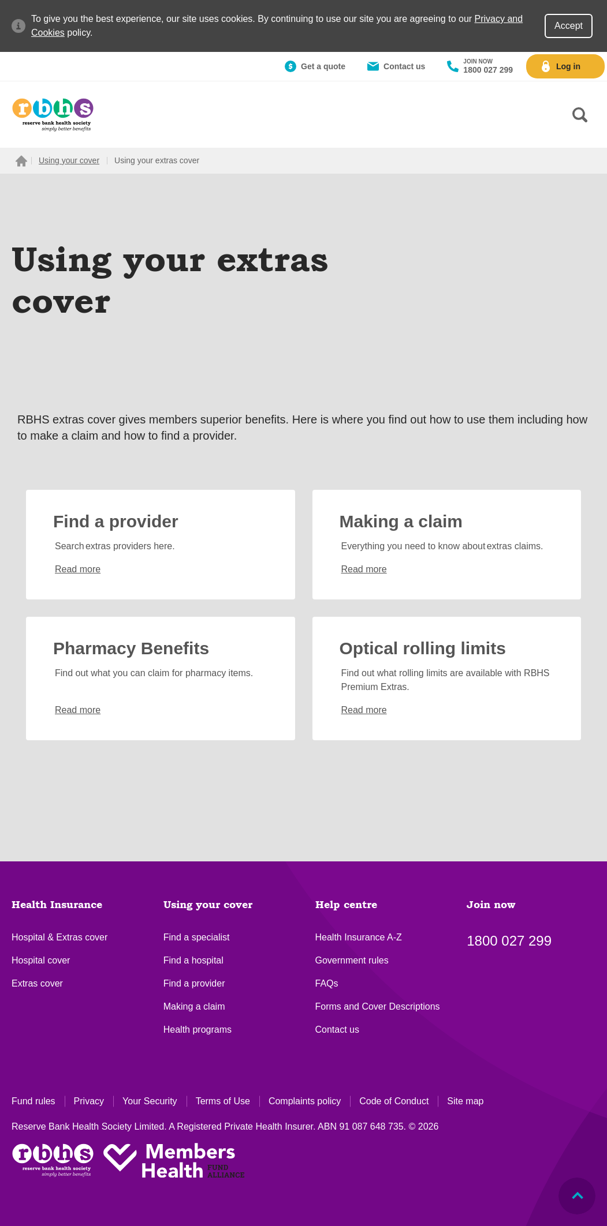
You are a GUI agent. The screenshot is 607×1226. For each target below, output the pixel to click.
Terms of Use (223, 1101)
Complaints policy (305, 1101)
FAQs (326, 983)
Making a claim (194, 1006)
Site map (465, 1101)
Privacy (89, 1101)
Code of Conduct (394, 1101)
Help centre (346, 905)
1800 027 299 (509, 940)
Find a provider (194, 983)
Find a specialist (196, 937)
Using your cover (207, 905)
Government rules (352, 960)
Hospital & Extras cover (59, 937)
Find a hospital (193, 960)
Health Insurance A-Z (358, 937)
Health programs (197, 1029)
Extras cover (37, 983)
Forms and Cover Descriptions (377, 1006)
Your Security (149, 1101)
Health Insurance (57, 905)
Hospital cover (41, 960)
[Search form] (580, 115)
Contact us (337, 1029)
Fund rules (33, 1101)
